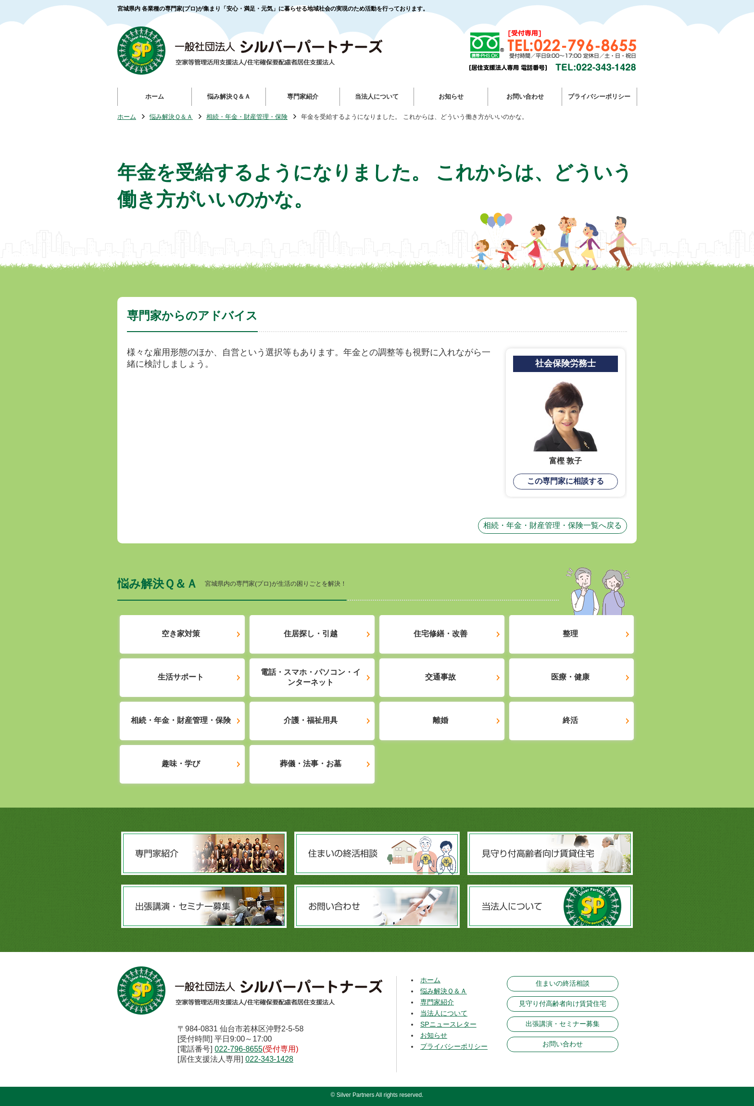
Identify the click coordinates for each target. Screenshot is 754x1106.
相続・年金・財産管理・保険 (247, 117)
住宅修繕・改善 (440, 634)
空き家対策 (181, 634)
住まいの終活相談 (563, 983)
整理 (570, 634)
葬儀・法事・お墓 (310, 763)
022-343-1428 (269, 1059)
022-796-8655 (238, 1049)
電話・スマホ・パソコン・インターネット (311, 677)
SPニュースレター (448, 1024)
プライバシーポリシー (454, 1046)
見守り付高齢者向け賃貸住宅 (562, 1003)
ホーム (126, 117)
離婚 (440, 720)
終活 (570, 720)
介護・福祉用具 (311, 720)
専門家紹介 (437, 1002)
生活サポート (181, 677)
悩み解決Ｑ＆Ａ (171, 117)
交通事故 (440, 677)
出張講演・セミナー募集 (563, 1024)
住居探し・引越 (311, 634)
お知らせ (433, 1035)
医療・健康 (570, 677)
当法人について (443, 1013)
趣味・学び (181, 763)
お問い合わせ (562, 1044)
